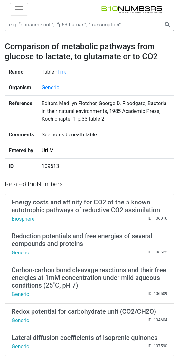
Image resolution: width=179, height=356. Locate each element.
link (62, 72)
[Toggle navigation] (19, 9)
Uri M (48, 150)
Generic (50, 87)
